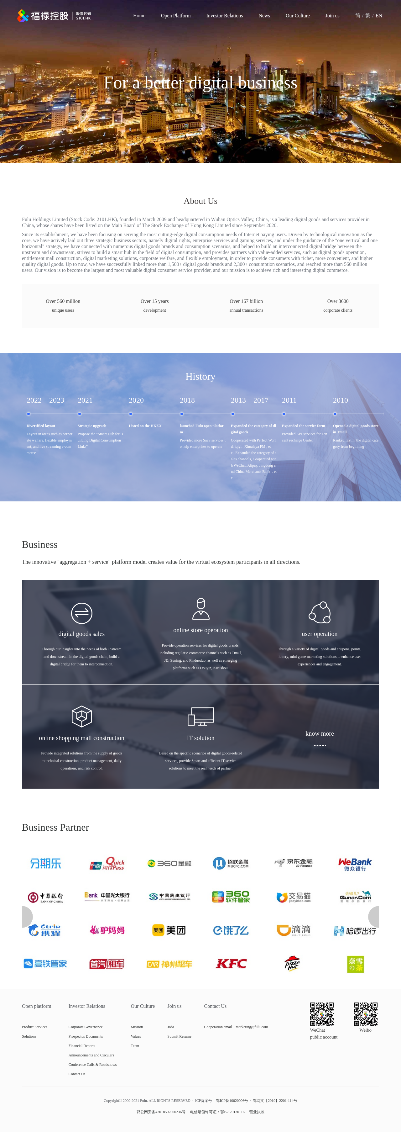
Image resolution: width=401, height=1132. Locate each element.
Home (139, 15)
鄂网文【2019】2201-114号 (275, 1100)
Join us (332, 15)
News (264, 15)
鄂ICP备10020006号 (232, 1100)
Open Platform (176, 15)
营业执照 (256, 1112)
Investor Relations (224, 15)
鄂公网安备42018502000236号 (161, 1112)
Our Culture (298, 15)
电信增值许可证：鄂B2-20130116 (217, 1112)
